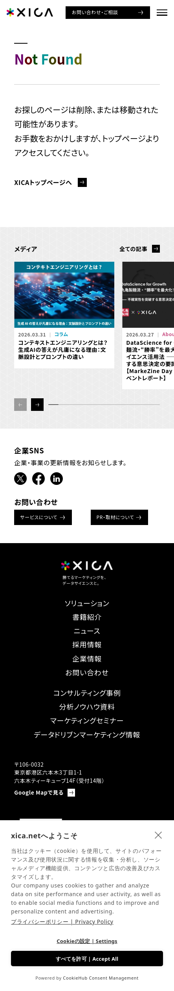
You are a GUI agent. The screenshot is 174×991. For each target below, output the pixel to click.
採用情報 (87, 644)
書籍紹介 (87, 616)
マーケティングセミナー (87, 720)
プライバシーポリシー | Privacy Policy (62, 921)
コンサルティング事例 (87, 692)
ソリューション (87, 602)
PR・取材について (115, 517)
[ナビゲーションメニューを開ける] (162, 12)
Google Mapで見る (39, 792)
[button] (37, 404)
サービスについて (38, 517)
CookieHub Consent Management (101, 978)
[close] (158, 834)
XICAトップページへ (43, 182)
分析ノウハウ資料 (87, 706)
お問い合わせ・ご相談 (95, 12)
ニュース (87, 630)
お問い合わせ (86, 672)
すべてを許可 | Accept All (87, 958)
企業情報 (87, 658)
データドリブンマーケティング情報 (87, 734)
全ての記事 (133, 249)
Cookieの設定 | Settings (87, 941)
